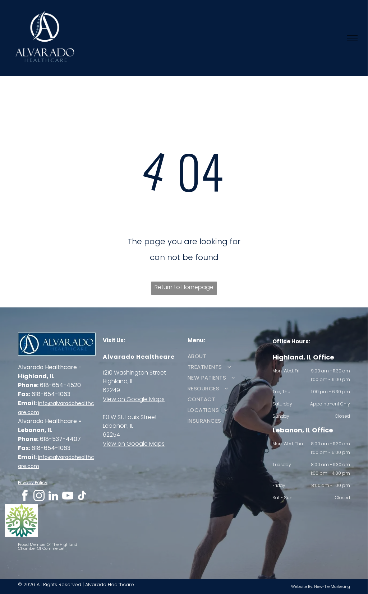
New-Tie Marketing (332, 586)
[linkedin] (53, 496)
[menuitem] (224, 356)
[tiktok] (81, 496)
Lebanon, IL (118, 426)
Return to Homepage (184, 287)
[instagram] (38, 496)
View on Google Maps (134, 399)
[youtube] (67, 496)
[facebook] (24, 496)
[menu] (352, 38)
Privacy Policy (32, 482)
